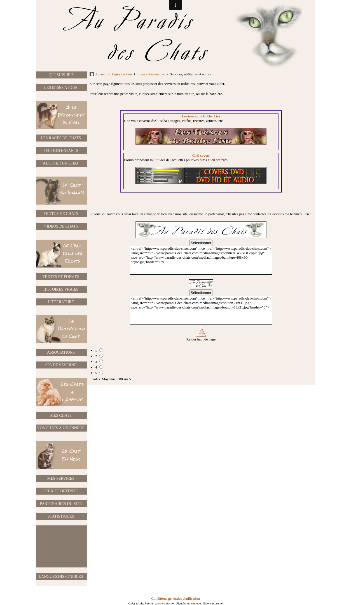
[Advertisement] (61, 546)
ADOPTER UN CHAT (61, 163)
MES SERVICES (60, 478)
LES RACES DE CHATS (61, 138)
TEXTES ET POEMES (61, 277)
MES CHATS (61, 415)
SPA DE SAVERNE (60, 365)
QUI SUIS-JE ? (61, 75)
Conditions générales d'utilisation (175, 598)
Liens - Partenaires (151, 74)
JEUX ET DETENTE (61, 491)
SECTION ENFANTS (60, 151)
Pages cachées (122, 74)
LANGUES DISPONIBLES (61, 576)
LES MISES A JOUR (61, 87)
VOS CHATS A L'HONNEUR (61, 428)
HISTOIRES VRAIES (60, 289)
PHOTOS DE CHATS (60, 214)
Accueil (100, 74)
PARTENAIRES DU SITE (61, 504)
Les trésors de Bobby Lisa (201, 116)
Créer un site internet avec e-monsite (151, 603)
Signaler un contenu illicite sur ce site (199, 603)
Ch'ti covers (201, 155)
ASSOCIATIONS (61, 352)
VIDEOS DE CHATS (61, 226)
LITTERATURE (61, 302)
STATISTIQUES (61, 516)
